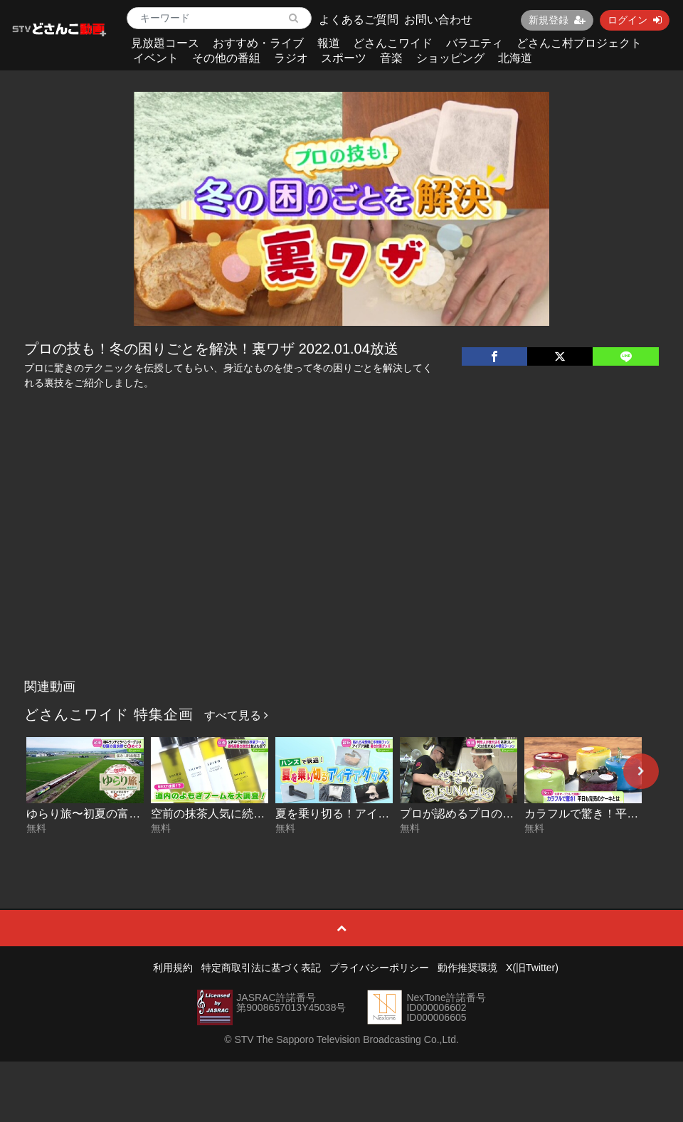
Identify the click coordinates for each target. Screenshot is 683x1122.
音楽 (391, 58)
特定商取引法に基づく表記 (261, 967)
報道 (328, 43)
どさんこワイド (393, 43)
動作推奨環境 (467, 967)
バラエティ (474, 43)
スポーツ (343, 58)
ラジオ (291, 58)
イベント (156, 58)
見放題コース (165, 43)
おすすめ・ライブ (258, 43)
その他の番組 (226, 58)
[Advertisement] (341, 565)
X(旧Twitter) (532, 967)
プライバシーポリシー (379, 967)
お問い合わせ (438, 20)
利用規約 (173, 967)
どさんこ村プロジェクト (579, 43)
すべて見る (236, 715)
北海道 (515, 58)
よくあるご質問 (358, 20)
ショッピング (450, 58)
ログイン (635, 20)
